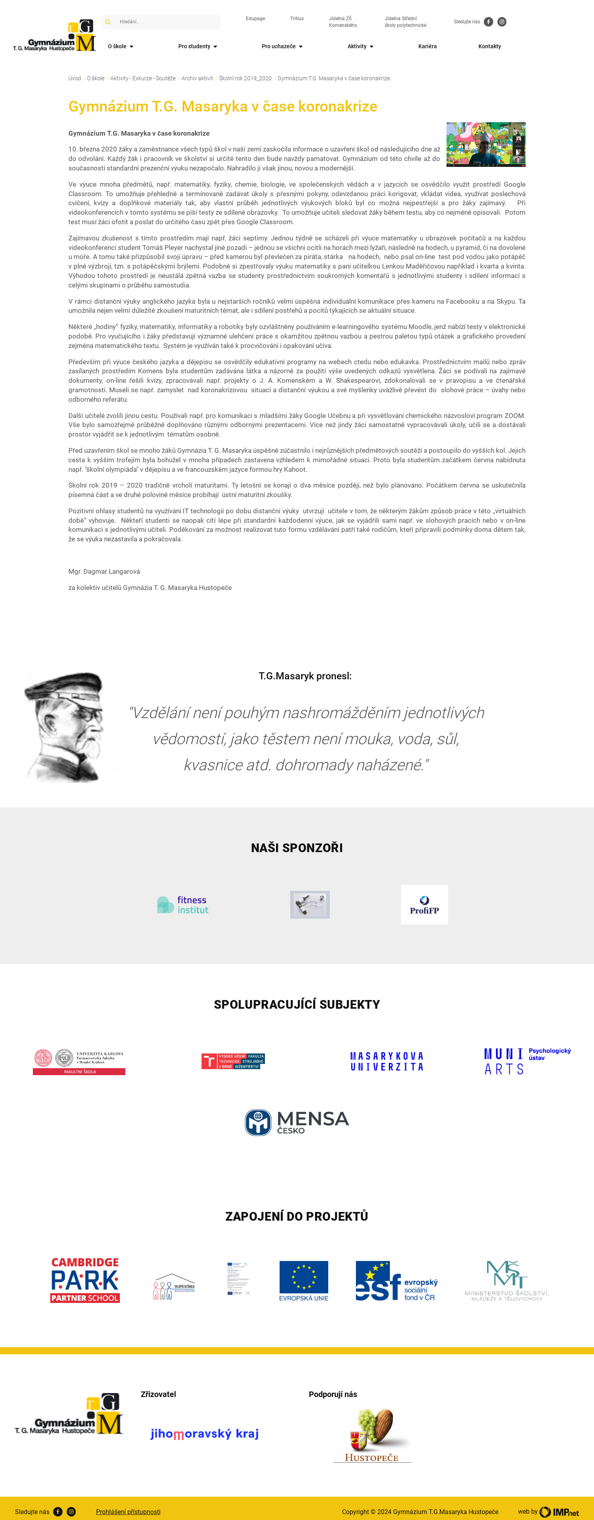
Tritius (316, 22)
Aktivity (406, 47)
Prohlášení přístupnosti (128, 1504)
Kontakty (562, 46)
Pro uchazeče (314, 47)
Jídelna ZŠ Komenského (375, 22)
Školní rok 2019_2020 (245, 71)
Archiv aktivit (197, 71)
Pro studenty (215, 47)
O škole (125, 47)
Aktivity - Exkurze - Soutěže (143, 71)
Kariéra (486, 46)
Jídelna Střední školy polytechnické (463, 22)
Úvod (74, 71)
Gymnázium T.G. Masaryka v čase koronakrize (334, 71)
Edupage (275, 22)
